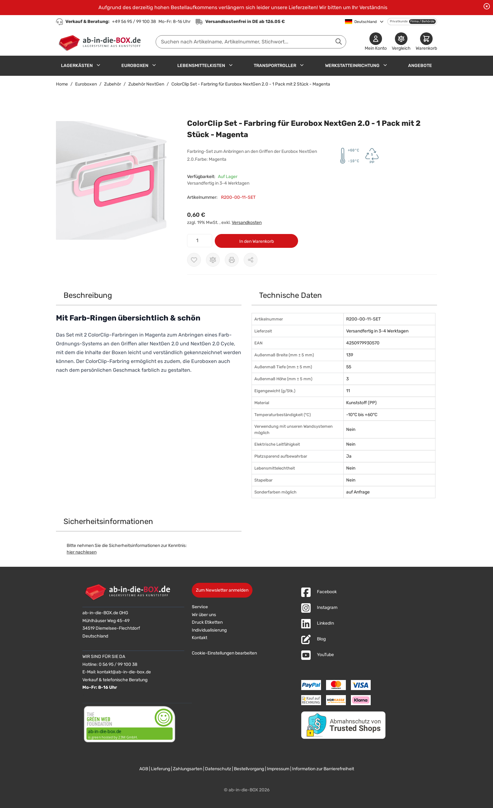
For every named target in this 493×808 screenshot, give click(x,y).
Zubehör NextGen (146, 84)
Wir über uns (204, 614)
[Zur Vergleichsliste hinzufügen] (213, 260)
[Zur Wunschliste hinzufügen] (194, 260)
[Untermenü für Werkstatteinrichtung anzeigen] (385, 65)
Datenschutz (218, 769)
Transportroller (275, 65)
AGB (143, 769)
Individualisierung (209, 630)
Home (62, 84)
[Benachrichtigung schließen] (487, 6)
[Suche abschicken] (338, 41)
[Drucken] (232, 260)
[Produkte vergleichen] (401, 42)
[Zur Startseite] (101, 42)
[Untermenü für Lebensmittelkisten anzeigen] (231, 65)
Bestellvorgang (249, 769)
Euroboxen (134, 65)
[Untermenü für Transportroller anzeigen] (302, 65)
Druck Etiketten (207, 622)
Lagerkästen (77, 65)
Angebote (420, 65)
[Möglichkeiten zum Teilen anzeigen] (251, 260)
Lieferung (160, 769)
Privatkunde (399, 21)
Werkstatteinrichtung (352, 65)
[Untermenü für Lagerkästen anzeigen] (98, 65)
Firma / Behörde (422, 21)
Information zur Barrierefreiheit (323, 769)
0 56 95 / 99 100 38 (118, 664)
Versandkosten (247, 222)
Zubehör (112, 84)
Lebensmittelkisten (201, 65)
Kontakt (199, 637)
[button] (115, 180)
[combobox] (251, 41)
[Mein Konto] (376, 42)
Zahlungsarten (187, 769)
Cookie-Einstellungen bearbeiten (224, 653)
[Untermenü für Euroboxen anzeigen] (154, 65)
